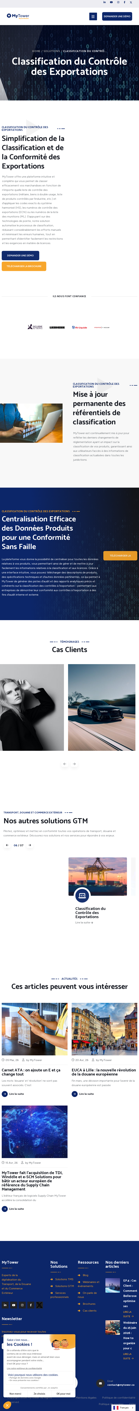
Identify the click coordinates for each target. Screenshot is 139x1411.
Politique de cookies (111, 1404)
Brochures (89, 1303)
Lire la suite (128, 1314)
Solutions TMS (64, 1279)
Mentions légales (86, 1397)
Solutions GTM (64, 1286)
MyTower (106, 1076)
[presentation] (64, 764)
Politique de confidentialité (118, 1397)
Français (121, 1407)
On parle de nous (87, 1295)
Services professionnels (59, 1295)
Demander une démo (117, 16)
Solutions (52, 51)
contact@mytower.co (121, 1385)
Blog (85, 1275)
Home (36, 51)
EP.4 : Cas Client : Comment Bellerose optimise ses (130, 1293)
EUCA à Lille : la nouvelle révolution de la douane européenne (104, 1088)
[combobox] (123, 1408)
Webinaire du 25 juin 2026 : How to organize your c (130, 1335)
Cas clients (89, 1310)
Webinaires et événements (88, 1284)
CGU (132, 1404)
